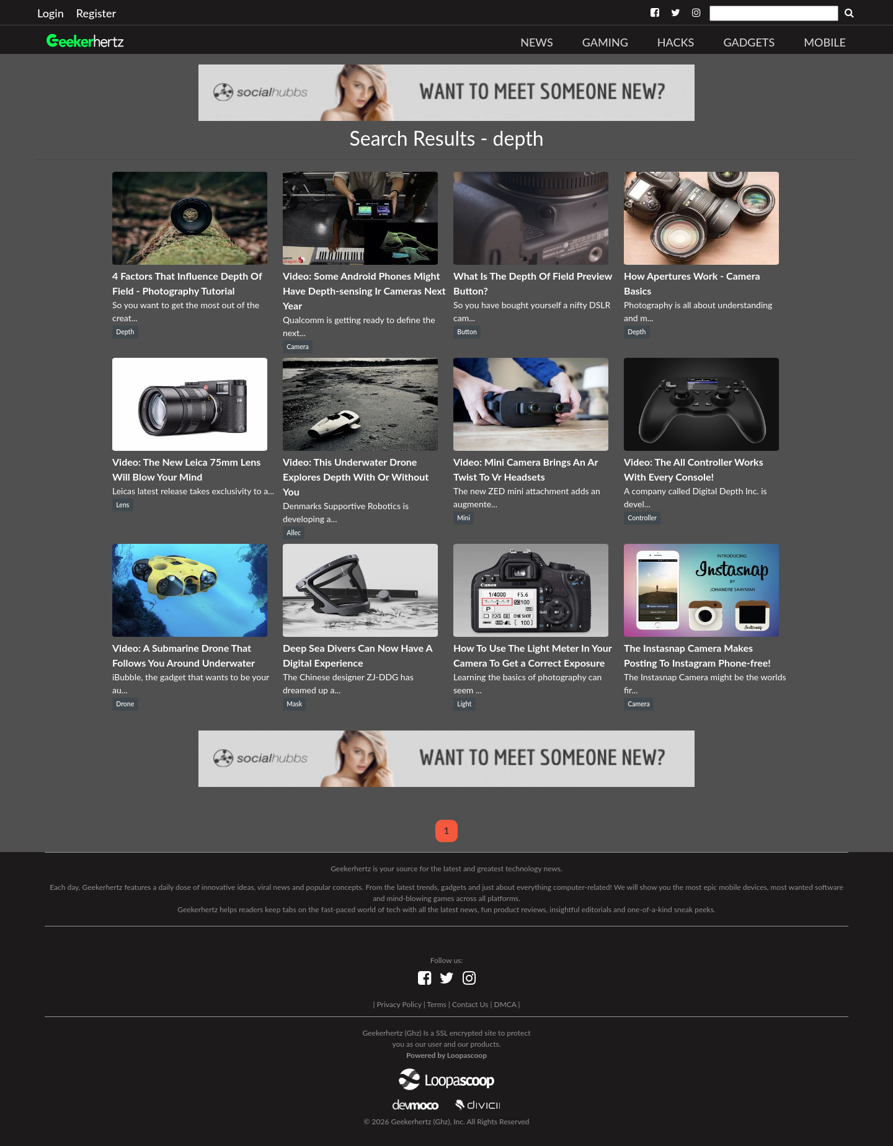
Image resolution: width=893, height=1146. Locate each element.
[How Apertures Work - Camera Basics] (701, 261)
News (536, 42)
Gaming (605, 42)
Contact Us (470, 1004)
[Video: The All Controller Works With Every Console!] (701, 447)
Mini (463, 518)
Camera (298, 346)
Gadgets (749, 42)
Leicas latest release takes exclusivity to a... (193, 491)
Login (50, 13)
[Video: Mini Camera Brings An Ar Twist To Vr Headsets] (530, 447)
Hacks (676, 42)
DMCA (505, 1004)
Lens (122, 505)
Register (96, 13)
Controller (642, 518)
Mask (294, 704)
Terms (436, 1004)
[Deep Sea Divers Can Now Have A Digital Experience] (360, 633)
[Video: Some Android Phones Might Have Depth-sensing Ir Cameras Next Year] (360, 261)
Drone (125, 704)
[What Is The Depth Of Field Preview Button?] (530, 261)
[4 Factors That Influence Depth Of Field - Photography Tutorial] (189, 261)
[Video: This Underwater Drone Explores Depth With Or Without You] (360, 447)
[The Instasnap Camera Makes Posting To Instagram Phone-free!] (701, 633)
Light (464, 704)
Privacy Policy (398, 1004)
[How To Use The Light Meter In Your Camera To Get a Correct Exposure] (530, 633)
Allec (294, 532)
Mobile (825, 42)
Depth (125, 331)
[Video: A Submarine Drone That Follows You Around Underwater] (189, 633)
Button (467, 331)
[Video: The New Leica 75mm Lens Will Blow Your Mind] (189, 447)
